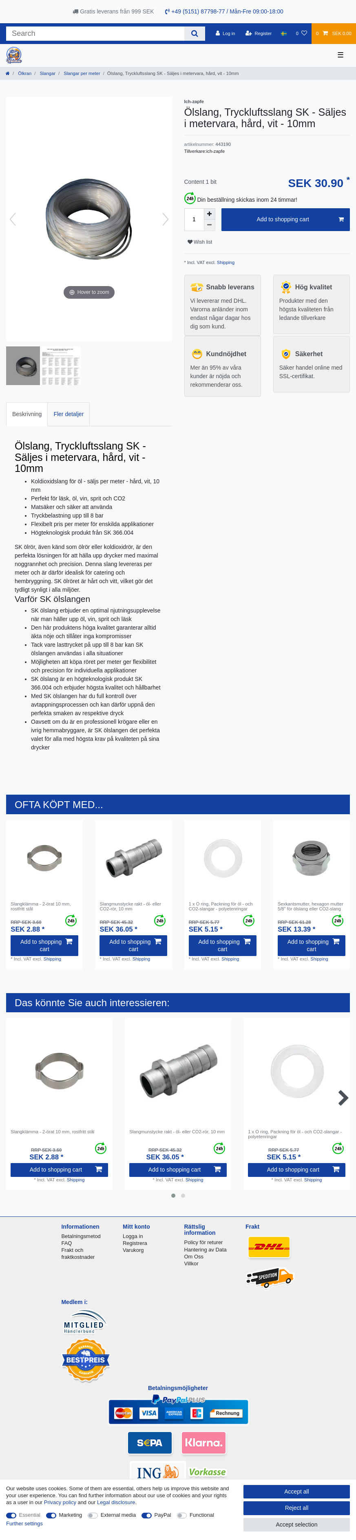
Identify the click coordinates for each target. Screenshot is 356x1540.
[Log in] (225, 33)
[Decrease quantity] (209, 225)
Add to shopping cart (300, 219)
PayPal (163, 1515)
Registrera (135, 1243)
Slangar (46, 73)
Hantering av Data (205, 1250)
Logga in (133, 1236)
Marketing (70, 1515)
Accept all (296, 1491)
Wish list (200, 242)
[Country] (283, 33)
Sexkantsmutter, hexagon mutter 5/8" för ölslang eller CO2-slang (310, 906)
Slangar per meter (81, 73)
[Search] (194, 33)
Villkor (191, 1263)
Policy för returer (203, 1242)
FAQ (66, 1243)
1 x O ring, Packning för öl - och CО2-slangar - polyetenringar (221, 906)
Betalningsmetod (80, 1236)
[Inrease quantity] (209, 214)
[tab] (27, 414)
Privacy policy (60, 1502)
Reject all (297, 1508)
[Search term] (95, 33)
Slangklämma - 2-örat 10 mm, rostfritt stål (41, 906)
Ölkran (24, 73)
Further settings (24, 1523)
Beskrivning (27, 414)
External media (118, 1515)
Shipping (225, 262)
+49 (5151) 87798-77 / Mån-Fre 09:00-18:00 (224, 11)
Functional (202, 1515)
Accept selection (297, 1524)
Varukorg (133, 1250)
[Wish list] (302, 33)
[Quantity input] (194, 219)
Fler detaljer (68, 414)
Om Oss (193, 1257)
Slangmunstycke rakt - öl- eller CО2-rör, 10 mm (130, 906)
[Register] (258, 33)
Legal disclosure (116, 1502)
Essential (30, 1515)
